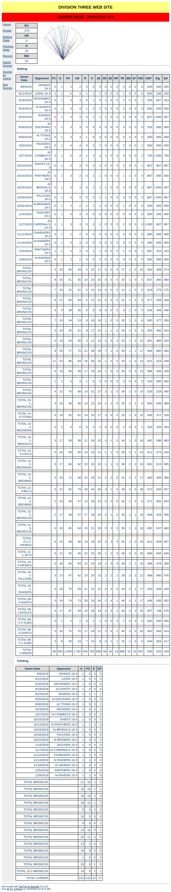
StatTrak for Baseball (29, 886)
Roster (7, 30)
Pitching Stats (8, 48)
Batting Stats (7, 38)
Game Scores (7, 64)
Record (7, 56)
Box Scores (7, 86)
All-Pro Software (15, 889)
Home (7, 24)
